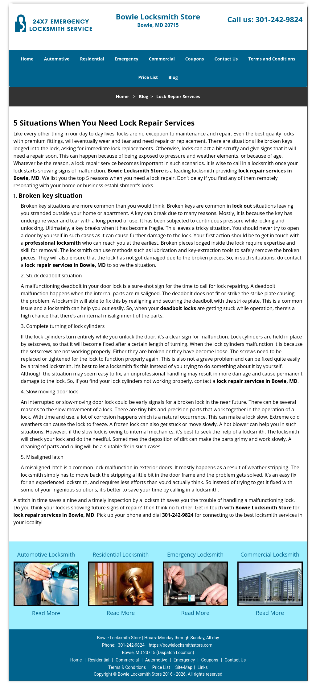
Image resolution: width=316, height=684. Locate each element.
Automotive (57, 59)
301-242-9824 (279, 19)
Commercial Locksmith (269, 554)
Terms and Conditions (271, 59)
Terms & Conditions (127, 667)
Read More (46, 613)
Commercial (162, 59)
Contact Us (226, 59)
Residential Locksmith (120, 554)
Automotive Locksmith (46, 554)
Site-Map (183, 667)
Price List (148, 77)
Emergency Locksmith (195, 554)
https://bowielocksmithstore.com (180, 645)
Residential (92, 59)
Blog (173, 77)
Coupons (194, 59)
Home (27, 59)
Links (203, 667)
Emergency (126, 59)
